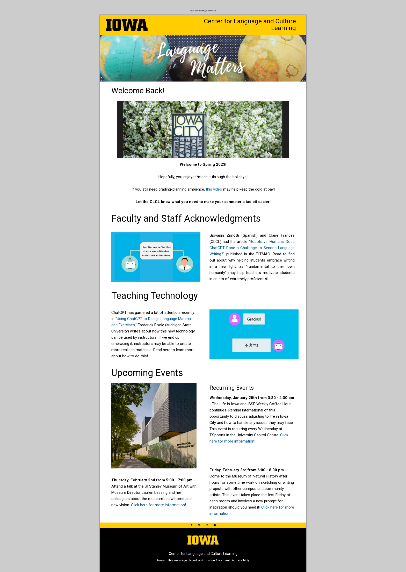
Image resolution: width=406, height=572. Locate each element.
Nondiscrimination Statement (209, 560)
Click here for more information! (158, 505)
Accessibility (240, 560)
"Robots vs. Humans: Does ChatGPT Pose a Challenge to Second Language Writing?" (252, 247)
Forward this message (172, 560)
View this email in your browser (203, 11)
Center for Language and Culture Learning (250, 25)
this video (214, 189)
